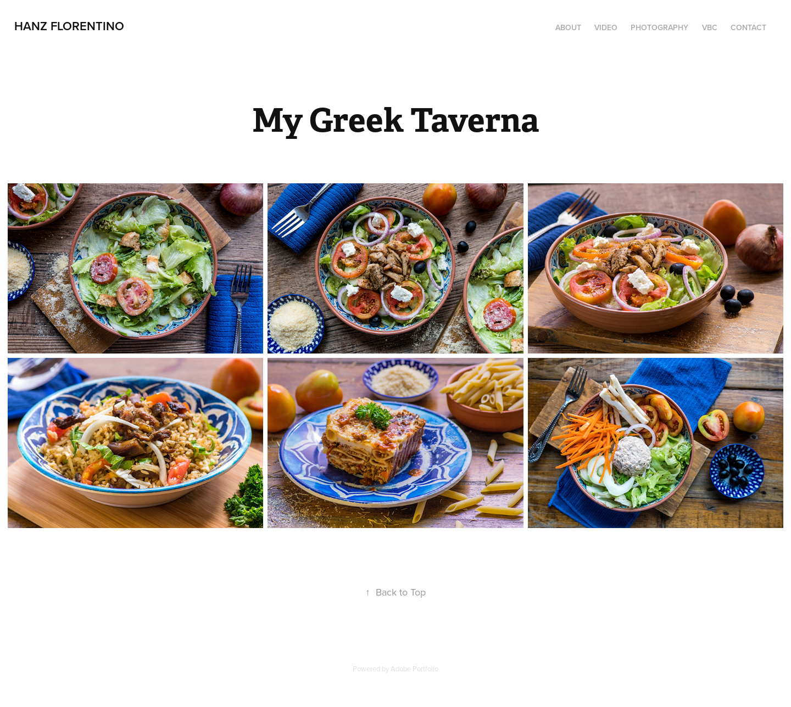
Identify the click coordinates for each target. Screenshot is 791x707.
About (568, 27)
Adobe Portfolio (414, 669)
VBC (709, 27)
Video (605, 27)
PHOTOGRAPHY (659, 27)
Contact (748, 27)
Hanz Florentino (69, 26)
